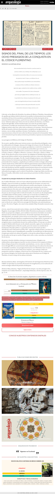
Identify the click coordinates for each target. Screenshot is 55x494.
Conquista (19, 299)
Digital (25, 293)
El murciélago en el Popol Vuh (27, 383)
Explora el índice (27, 330)
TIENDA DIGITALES (44, 3)
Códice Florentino (44, 297)
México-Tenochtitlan (38, 299)
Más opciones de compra (27, 325)
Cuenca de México (30, 297)
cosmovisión (5, 299)
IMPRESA (22, 473)
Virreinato (12, 297)
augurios (37, 297)
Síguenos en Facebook (27, 451)
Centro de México (20, 297)
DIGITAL (22, 475)
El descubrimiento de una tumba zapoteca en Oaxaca (27, 411)
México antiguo (47, 49)
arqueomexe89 (6, 297)
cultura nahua (12, 299)
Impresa (24, 290)
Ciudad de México (27, 299)
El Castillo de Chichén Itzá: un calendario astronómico (27, 439)
